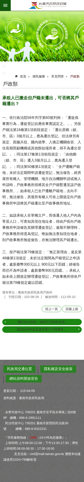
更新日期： (11, 391)
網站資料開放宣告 (23, 378)
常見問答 (57, 76)
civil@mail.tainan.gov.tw (47, 454)
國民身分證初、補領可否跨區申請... (42, 322)
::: (3, 66)
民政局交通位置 (19, 369)
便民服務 (38, 76)
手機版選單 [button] (5, 5)
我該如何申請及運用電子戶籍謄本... (41, 329)
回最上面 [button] (72, 309)
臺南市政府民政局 (47, 5)
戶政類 (75, 76)
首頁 (23, 76)
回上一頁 (51, 309)
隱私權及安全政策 (58, 369)
